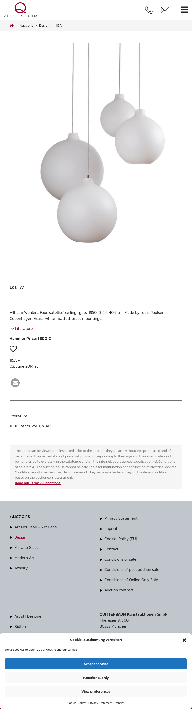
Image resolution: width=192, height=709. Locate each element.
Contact (111, 548)
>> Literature (21, 328)
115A (59, 25)
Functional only (96, 677)
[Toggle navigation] (184, 10)
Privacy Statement (100, 703)
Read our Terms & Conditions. (38, 483)
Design (20, 537)
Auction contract (119, 588)
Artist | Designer (28, 614)
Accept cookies (96, 664)
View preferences (96, 691)
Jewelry (21, 567)
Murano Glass (26, 547)
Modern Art (24, 557)
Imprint (119, 703)
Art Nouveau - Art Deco (35, 527)
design (44, 25)
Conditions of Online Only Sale (131, 578)
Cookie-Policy (77, 703)
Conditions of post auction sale (132, 568)
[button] (184, 639)
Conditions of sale (120, 558)
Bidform (21, 624)
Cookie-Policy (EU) (120, 538)
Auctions (26, 25)
